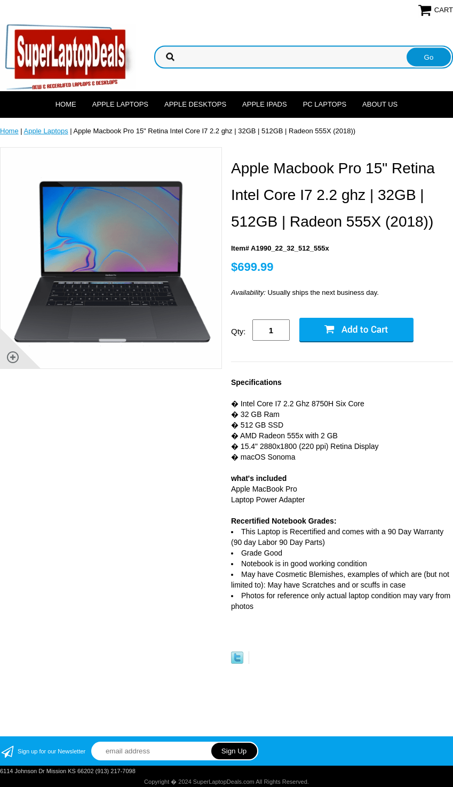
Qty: (238, 331)
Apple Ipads (264, 104)
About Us (380, 104)
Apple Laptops (120, 104)
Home (65, 104)
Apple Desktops (195, 104)
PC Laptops (324, 104)
